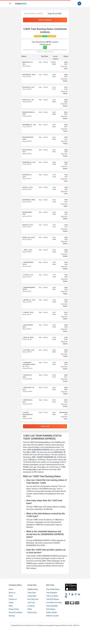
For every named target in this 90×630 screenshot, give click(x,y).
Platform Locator (52, 616)
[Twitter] (66, 594)
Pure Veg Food (33, 599)
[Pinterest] (66, 597)
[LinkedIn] (79, 594)
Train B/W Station (52, 599)
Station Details (51, 612)
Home (11, 589)
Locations (31, 606)
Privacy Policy (14, 609)
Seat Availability (52, 606)
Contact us (13, 599)
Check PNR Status (53, 589)
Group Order (32, 596)
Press (11, 596)
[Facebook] (69, 594)
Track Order (32, 593)
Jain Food (31, 602)
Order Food (45, 426)
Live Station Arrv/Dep (54, 602)
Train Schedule (51, 593)
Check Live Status (45, 20)
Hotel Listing (32, 612)
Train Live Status (52, 596)
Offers (30, 609)
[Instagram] (76, 594)
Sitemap (12, 616)
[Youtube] (72, 594)
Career (11, 602)
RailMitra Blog (33, 589)
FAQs (11, 606)
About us (12, 593)
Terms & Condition (15, 612)
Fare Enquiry (50, 609)
